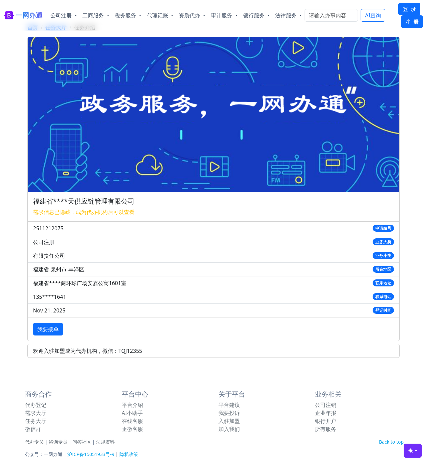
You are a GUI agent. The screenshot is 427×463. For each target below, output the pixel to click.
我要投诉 (229, 413)
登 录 (409, 9)
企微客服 (132, 429)
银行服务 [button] (254, 15)
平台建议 (229, 405)
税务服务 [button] (126, 15)
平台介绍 (132, 405)
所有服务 (325, 429)
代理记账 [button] (158, 15)
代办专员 (34, 442)
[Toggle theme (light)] (413, 451)
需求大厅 (35, 413)
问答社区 (81, 442)
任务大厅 (35, 421)
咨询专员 (58, 442)
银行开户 (325, 421)
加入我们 (229, 429)
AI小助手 (132, 413)
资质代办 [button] (190, 15)
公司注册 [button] (61, 15)
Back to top (391, 442)
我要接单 (48, 329)
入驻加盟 (229, 421)
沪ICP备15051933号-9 (90, 454)
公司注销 (325, 405)
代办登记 (35, 405)
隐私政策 (128, 454)
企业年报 (325, 413)
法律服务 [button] (286, 15)
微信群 (33, 429)
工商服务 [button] (93, 15)
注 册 (412, 21)
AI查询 (373, 15)
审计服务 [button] (222, 15)
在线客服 (132, 421)
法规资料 (105, 442)
